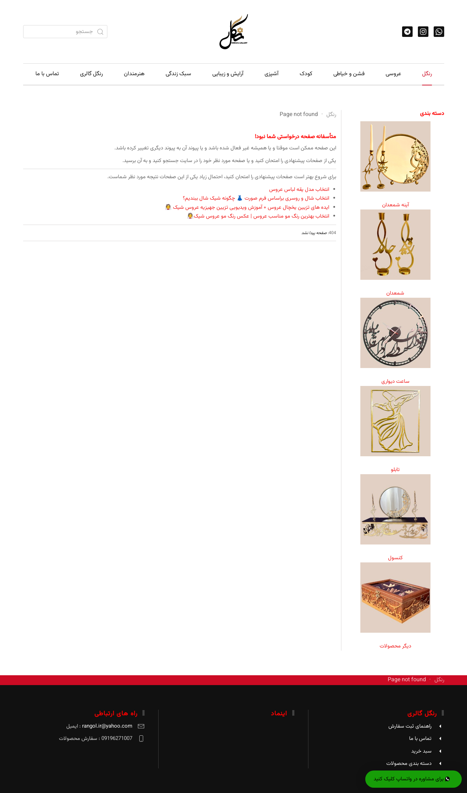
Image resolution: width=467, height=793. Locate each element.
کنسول (395, 558)
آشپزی (272, 74)
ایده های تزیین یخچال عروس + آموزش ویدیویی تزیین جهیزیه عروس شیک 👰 (247, 208)
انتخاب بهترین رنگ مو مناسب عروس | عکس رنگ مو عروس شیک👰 (258, 216)
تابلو (395, 470)
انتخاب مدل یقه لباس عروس (299, 190)
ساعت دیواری (395, 382)
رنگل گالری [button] (91, 74)
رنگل (427, 74)
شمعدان (395, 293)
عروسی (393, 74)
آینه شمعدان (395, 205)
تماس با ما (47, 74)
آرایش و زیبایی (227, 74)
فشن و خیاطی (349, 74)
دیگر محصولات (395, 646)
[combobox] (65, 31)
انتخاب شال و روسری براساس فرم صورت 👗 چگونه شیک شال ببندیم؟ (256, 198)
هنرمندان (134, 74)
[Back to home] (233, 31)
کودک (306, 74)
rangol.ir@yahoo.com (107, 726)
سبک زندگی (178, 74)
